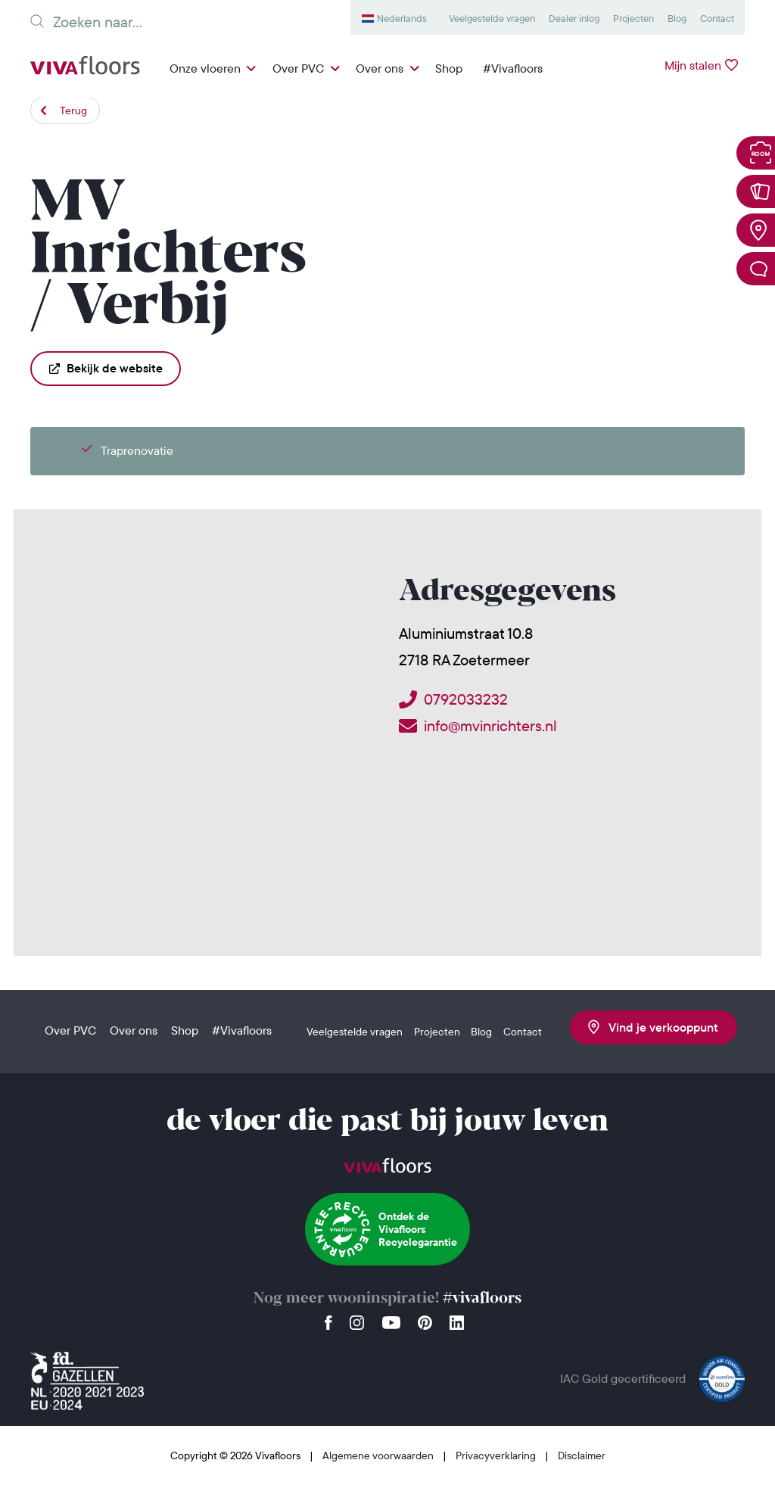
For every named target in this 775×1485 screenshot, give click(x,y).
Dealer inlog (574, 18)
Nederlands (402, 18)
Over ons (379, 68)
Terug (73, 110)
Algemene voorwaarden (379, 1455)
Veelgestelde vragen (492, 18)
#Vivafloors (513, 68)
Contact (717, 18)
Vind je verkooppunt (653, 1027)
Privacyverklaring (497, 1455)
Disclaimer (581, 1455)
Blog (677, 18)
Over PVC (298, 68)
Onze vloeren (205, 68)
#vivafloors (482, 1298)
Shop (448, 68)
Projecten (633, 18)
